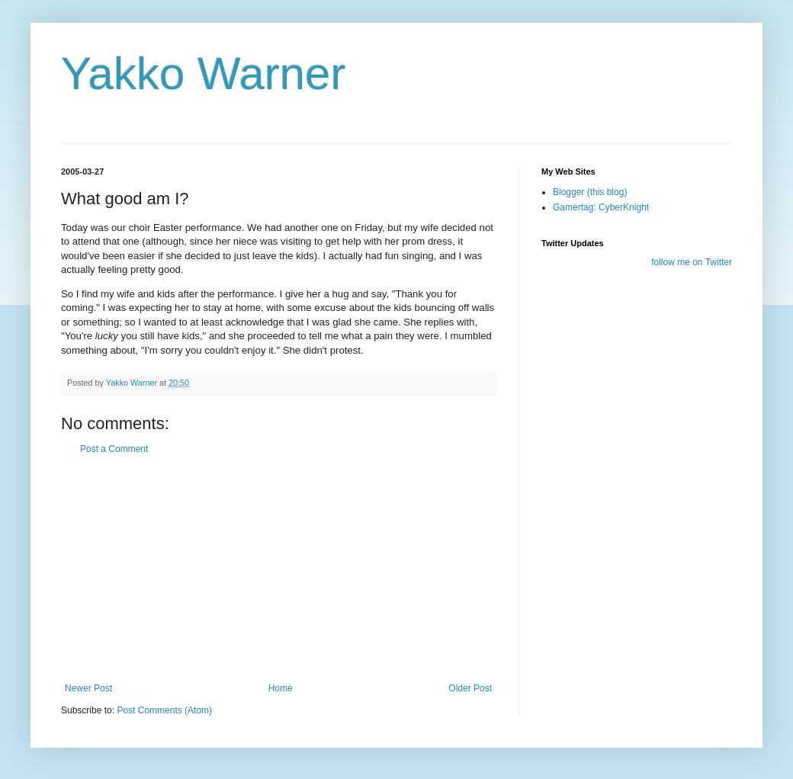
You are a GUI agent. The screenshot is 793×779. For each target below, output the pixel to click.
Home (280, 688)
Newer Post (88, 688)
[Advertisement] (278, 568)
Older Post (470, 688)
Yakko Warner (203, 73)
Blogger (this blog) (590, 192)
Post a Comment (114, 449)
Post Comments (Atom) (164, 710)
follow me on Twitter (691, 262)
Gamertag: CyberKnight (601, 207)
